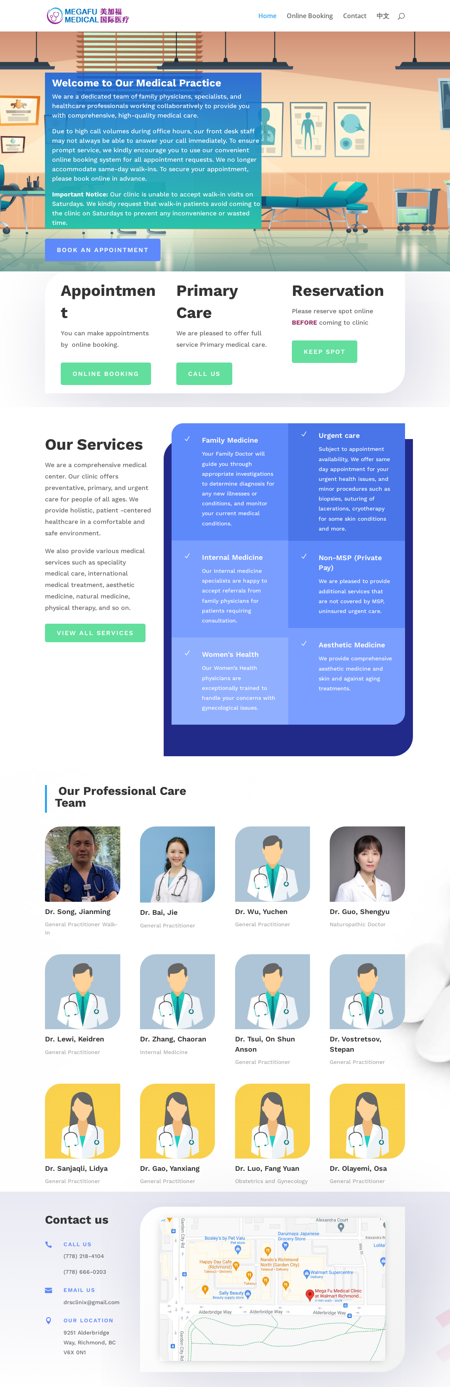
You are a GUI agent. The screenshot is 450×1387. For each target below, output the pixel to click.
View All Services (95, 633)
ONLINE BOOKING (106, 374)
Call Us (204, 374)
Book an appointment (103, 250)
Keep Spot (324, 351)
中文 (383, 16)
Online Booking (310, 16)
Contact (354, 16)
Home (267, 16)
